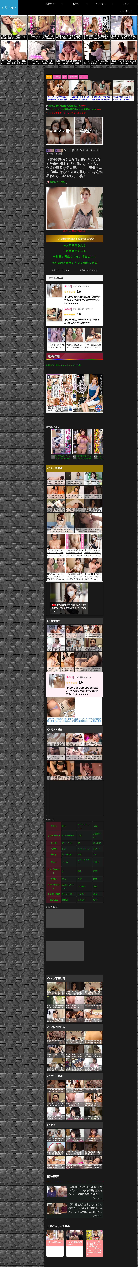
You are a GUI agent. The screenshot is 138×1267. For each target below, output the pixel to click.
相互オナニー (68, 894)
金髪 (80, 879)
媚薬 (95, 871)
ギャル (65, 862)
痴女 (80, 871)
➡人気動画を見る (74, 245)
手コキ (96, 862)
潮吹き (50, 154)
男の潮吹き (67, 854)
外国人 (54, 879)
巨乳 (80, 835)
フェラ (54, 862)
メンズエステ (84, 849)
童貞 (95, 894)
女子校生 (54, 900)
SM (94, 854)
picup (49, 77)
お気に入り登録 (57, 182)
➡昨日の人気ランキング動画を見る (74, 262)
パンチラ (82, 886)
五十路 (50, 150)
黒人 (64, 879)
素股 (95, 886)
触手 (95, 900)
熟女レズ (84, 77)
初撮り (59, 150)
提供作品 (84, 150)
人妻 (75, 150)
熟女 (58, 154)
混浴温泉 (73, 77)
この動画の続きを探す (70, 239)
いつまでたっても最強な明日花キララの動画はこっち (72, 109)
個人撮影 (97, 843)
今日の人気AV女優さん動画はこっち (64, 106)
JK (79, 843)
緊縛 (65, 77)
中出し (67, 150)
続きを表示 (53, 907)
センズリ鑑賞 (54, 894)
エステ (96, 849)
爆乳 (80, 854)
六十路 (57, 77)
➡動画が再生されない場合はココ (74, 256)
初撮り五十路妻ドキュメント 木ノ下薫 (63, 365)
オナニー (82, 894)
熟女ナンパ (67, 843)
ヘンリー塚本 (68, 835)
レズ (64, 849)
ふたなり (82, 900)
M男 (95, 879)
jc (63, 871)
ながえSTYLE (53, 835)
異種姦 (65, 900)
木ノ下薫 (95, 150)
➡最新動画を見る (74, 251)
